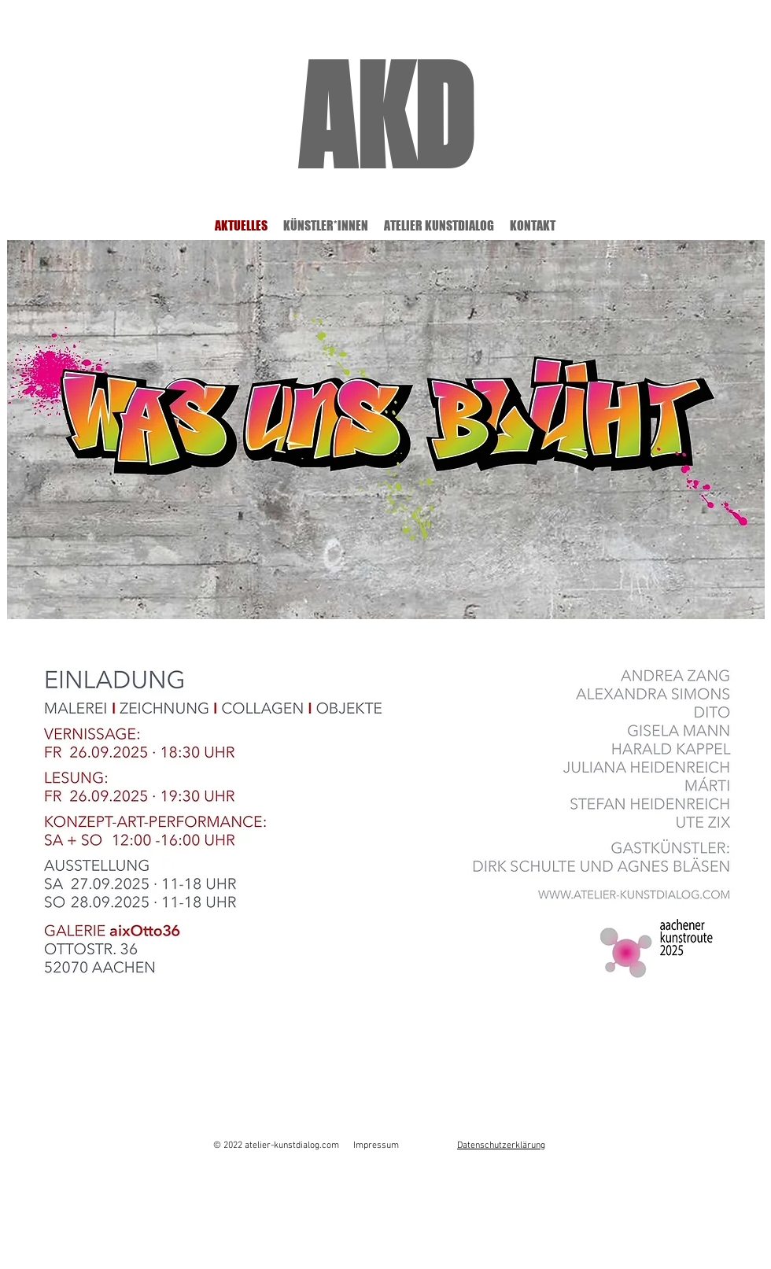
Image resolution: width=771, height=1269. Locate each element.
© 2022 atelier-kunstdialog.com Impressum (306, 1145)
